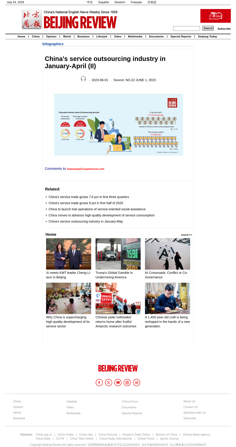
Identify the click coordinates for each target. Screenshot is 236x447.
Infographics (53, 44)
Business (83, 36)
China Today (66, 434)
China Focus (130, 401)
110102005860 (193, 444)
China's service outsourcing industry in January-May (86, 221)
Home (21, 36)
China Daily (43, 438)
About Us (189, 401)
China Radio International (115, 438)
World (67, 36)
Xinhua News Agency (196, 434)
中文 (90, 2)
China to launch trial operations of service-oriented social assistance (97, 209)
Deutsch (120, 2)
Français (136, 2)
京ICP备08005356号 (155, 444)
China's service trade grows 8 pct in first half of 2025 (86, 203)
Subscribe (224, 28)
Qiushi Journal (169, 438)
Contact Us (190, 407)
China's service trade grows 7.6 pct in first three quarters (89, 197)
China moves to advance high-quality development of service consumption (102, 215)
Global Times (146, 438)
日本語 (152, 2)
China (35, 36)
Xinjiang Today (207, 36)
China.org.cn (44, 434)
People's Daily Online (136, 434)
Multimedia (135, 36)
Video (117, 36)
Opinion (51, 36)
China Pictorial (107, 434)
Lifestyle (101, 36)
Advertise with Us (194, 412)
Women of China (166, 434)
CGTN (60, 438)
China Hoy (86, 434)
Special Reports (180, 36)
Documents (156, 36)
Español (103, 2)
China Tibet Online (82, 438)
